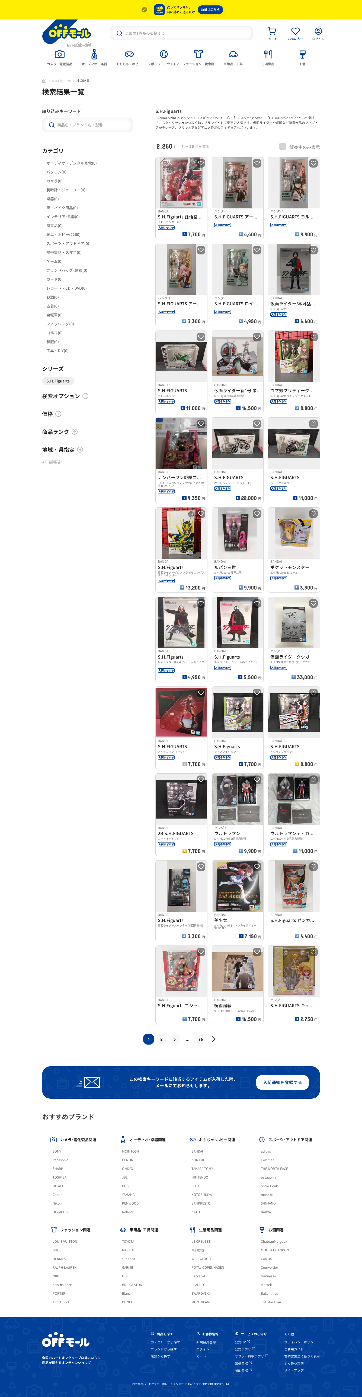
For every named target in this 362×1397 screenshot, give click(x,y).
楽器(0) (52, 198)
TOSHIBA (59, 1177)
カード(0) (54, 279)
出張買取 (243, 1363)
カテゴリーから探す (165, 1342)
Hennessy (268, 1276)
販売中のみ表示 (299, 146)
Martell (266, 1285)
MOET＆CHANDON (275, 1250)
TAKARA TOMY (202, 1168)
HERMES (59, 1259)
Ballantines (269, 1293)
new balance (62, 1285)
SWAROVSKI (200, 1293)
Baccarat (198, 1276)
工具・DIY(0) (57, 350)
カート (201, 1356)
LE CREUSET (200, 1241)
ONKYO (127, 1168)
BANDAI (197, 1151)
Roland (127, 1212)
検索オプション (65, 396)
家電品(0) (54, 225)
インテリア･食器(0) (63, 216)
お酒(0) (52, 297)
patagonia (268, 1177)
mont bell (268, 1194)
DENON (127, 1160)
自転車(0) (54, 315)
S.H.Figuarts (61, 80)
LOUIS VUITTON (65, 1241)
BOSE (126, 1186)
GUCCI (58, 1250)
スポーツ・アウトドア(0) (67, 243)
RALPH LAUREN (65, 1267)
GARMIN (128, 1267)
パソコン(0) (56, 172)
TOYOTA (128, 1241)
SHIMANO (268, 1203)
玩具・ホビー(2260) (63, 234)
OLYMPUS (60, 1212)
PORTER (59, 1293)
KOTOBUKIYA (201, 1194)
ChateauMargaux (274, 1241)
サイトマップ (294, 1370)
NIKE (56, 1276)
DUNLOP (129, 1302)
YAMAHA (128, 1194)
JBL (125, 1177)
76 (200, 1039)
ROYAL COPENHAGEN (207, 1267)
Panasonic (60, 1160)
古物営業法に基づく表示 (302, 1356)
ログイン (202, 1349)
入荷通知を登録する (282, 1082)
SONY (57, 1151)
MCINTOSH (130, 1151)
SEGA (195, 1186)
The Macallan (271, 1302)
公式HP (242, 1342)
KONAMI (197, 1160)
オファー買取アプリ (251, 1356)
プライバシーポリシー (300, 1342)
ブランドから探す (164, 1349)
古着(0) (52, 306)
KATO (195, 1212)
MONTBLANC (201, 1302)
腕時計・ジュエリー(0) (65, 189)
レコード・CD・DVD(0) (66, 288)
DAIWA (266, 1212)
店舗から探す (160, 1356)
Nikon (57, 1203)
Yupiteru (128, 1259)
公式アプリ (245, 1349)
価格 (52, 414)
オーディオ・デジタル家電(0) (71, 163)
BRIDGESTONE (133, 1285)
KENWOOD (130, 1203)
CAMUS (266, 1259)
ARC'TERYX (61, 1302)
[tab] (59, 57)
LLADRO (197, 1285)
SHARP (58, 1168)
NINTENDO (199, 1177)
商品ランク (60, 432)
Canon (57, 1194)
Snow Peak (269, 1186)
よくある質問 (294, 1363)
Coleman (267, 1160)
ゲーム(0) (54, 261)
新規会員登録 (206, 1342)
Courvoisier (269, 1267)
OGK (125, 1276)
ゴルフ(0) (54, 332)
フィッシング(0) (60, 323)
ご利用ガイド (294, 1349)
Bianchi (127, 1293)
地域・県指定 (62, 449)
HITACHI (59, 1186)
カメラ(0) (54, 181)
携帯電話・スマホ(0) (64, 252)
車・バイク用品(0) (62, 207)
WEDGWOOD (201, 1259)
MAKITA (128, 1250)
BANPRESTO (200, 1203)
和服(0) (52, 341)
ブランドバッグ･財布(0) (66, 270)
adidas (266, 1151)
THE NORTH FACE (274, 1168)
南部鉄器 (197, 1250)
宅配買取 (243, 1370)
